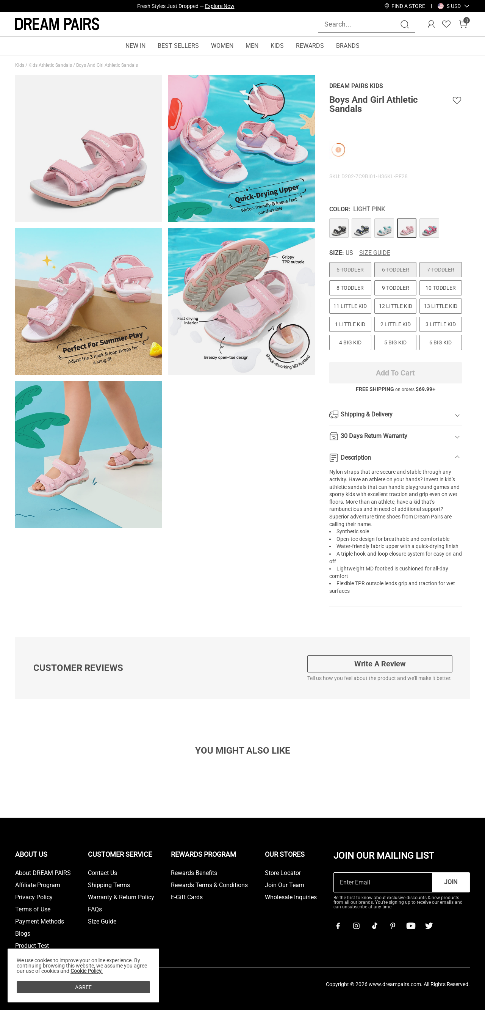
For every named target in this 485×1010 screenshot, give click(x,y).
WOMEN (222, 45)
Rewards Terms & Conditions (209, 885)
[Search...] (362, 24)
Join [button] (450, 882)
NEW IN (135, 45)
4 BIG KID (350, 342)
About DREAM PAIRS (43, 873)
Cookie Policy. (86, 971)
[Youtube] (410, 925)
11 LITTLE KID (350, 306)
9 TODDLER (395, 288)
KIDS (277, 45)
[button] (454, 6)
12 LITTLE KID (395, 306)
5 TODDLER (350, 270)
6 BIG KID (440, 342)
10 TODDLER (441, 288)
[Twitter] (428, 925)
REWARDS (310, 45)
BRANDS (348, 45)
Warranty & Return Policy (121, 897)
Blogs (22, 934)
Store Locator (283, 873)
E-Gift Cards (187, 897)
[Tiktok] (374, 925)
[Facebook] (338, 925)
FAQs (95, 909)
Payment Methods (39, 922)
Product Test (32, 946)
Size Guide (374, 253)
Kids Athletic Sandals (50, 65)
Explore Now (220, 6)
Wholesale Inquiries (291, 897)
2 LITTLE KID (395, 324)
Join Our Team (284, 885)
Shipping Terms (109, 885)
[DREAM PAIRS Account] (431, 24)
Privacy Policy (34, 897)
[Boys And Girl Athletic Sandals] (339, 228)
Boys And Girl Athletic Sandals (107, 65)
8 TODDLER (350, 288)
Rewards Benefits (194, 873)
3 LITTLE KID (441, 324)
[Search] (404, 24)
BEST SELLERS (178, 45)
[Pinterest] (392, 925)
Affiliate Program (37, 885)
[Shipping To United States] (449, 6)
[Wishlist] (446, 24)
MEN (252, 45)
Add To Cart (395, 372)
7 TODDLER (440, 270)
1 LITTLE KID (350, 324)
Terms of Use (32, 909)
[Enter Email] (383, 882)
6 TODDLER (395, 270)
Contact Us (102, 873)
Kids (20, 65)
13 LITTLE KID (440, 306)
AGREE (83, 987)
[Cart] (463, 24)
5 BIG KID (395, 342)
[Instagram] (356, 925)
